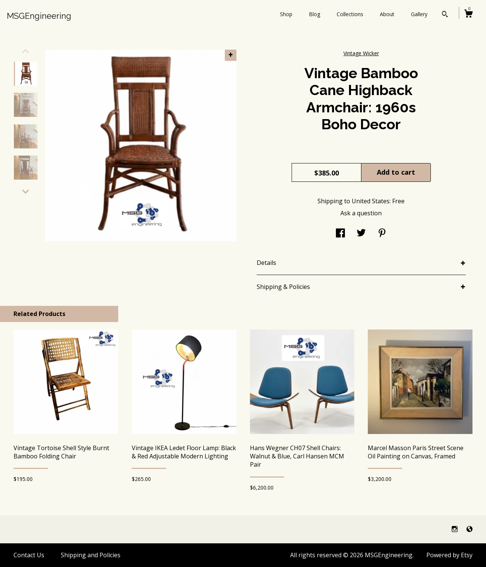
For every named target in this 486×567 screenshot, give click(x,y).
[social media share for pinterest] (382, 234)
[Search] (445, 15)
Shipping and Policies (90, 555)
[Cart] (468, 14)
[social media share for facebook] (340, 234)
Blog (314, 14)
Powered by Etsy (449, 555)
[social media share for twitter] (361, 234)
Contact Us (29, 555)
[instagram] (455, 529)
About (387, 14)
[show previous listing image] (25, 51)
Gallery (419, 14)
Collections (350, 14)
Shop (286, 14)
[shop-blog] (469, 529)
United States (371, 201)
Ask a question (361, 213)
